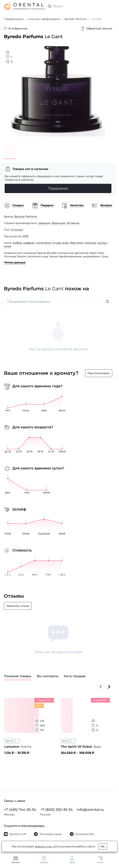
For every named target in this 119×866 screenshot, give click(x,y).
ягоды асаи (61, 243)
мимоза (90, 243)
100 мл (9, 741)
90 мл (65, 741)
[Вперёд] (109, 687)
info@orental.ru (90, 810)
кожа (7, 246)
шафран (29, 243)
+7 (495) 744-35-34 (20, 810)
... (17, 741)
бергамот (77, 243)
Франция (58, 223)
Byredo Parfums (25, 216)
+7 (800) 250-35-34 (56, 810)
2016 (25, 236)
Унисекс (17, 229)
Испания (73, 223)
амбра (17, 243)
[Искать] (107, 301)
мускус (102, 243)
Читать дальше (15, 262)
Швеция (44, 223)
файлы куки (43, 846)
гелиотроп (43, 243)
